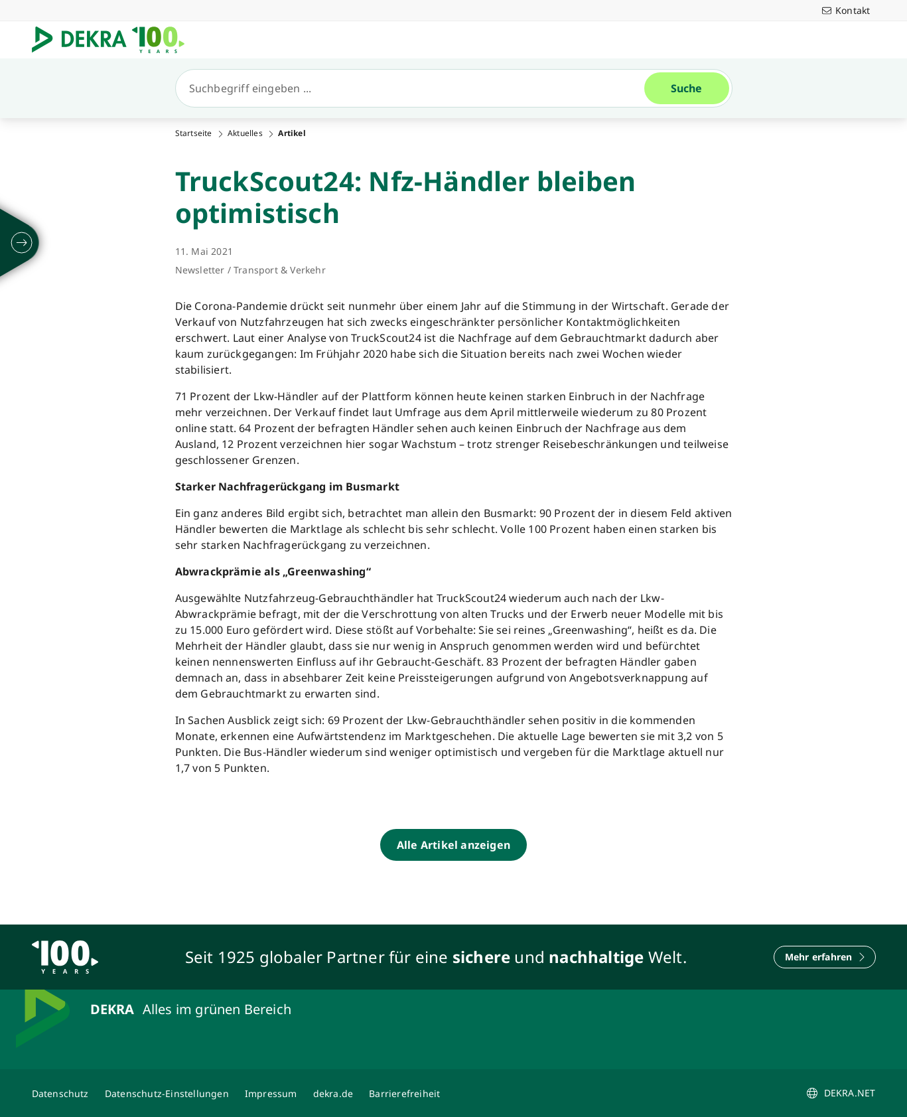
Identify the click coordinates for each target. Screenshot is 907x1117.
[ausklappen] (22, 243)
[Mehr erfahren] (825, 957)
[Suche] (415, 88)
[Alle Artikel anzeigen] (453, 845)
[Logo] (113, 39)
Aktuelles (245, 133)
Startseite (193, 133)
